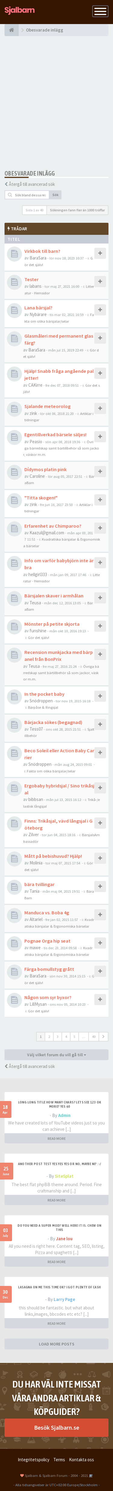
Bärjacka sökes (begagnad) (53, 722)
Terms (59, 1459)
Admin (64, 1115)
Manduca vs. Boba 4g (46, 913)
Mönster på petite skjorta (52, 624)
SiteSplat (64, 1176)
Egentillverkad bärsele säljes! (55, 434)
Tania (34, 891)
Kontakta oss (81, 1459)
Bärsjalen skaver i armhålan (53, 596)
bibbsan (35, 799)
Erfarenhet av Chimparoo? (52, 526)
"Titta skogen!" (41, 498)
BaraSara (38, 258)
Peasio (36, 441)
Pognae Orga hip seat (47, 941)
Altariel (36, 919)
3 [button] (57, 1036)
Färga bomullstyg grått (49, 969)
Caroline (37, 476)
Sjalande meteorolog (47, 406)
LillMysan (38, 1004)
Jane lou (64, 1238)
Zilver (33, 834)
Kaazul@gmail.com (47, 532)
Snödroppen (41, 701)
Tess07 (36, 729)
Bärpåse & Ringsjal (43, 707)
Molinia (36, 863)
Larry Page (64, 1299)
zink (33, 413)
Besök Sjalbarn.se (56, 1427)
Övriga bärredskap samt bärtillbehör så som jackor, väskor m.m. (61, 448)
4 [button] (66, 1036)
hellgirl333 (37, 574)
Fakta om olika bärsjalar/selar (51, 771)
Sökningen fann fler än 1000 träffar (77, 210)
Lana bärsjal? (38, 308)
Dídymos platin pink (45, 469)
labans (36, 286)
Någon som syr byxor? (47, 997)
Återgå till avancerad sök (32, 184)
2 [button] (49, 1036)
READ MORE (57, 1138)
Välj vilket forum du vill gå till (56, 1054)
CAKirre (35, 385)
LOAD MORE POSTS (56, 1344)
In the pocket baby (44, 694)
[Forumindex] (12, 30)
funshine (38, 631)
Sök (55, 194)
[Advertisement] (56, 103)
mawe (35, 947)
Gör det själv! (38, 637)
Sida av (34, 210)
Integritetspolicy (33, 1459)
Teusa (35, 603)
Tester (31, 279)
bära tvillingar (39, 884)
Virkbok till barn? (42, 251)
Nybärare (38, 314)
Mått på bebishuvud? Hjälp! (53, 856)
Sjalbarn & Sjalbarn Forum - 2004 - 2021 (56, 1475)
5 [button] (74, 1036)
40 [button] (94, 1036)
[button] (103, 1037)
